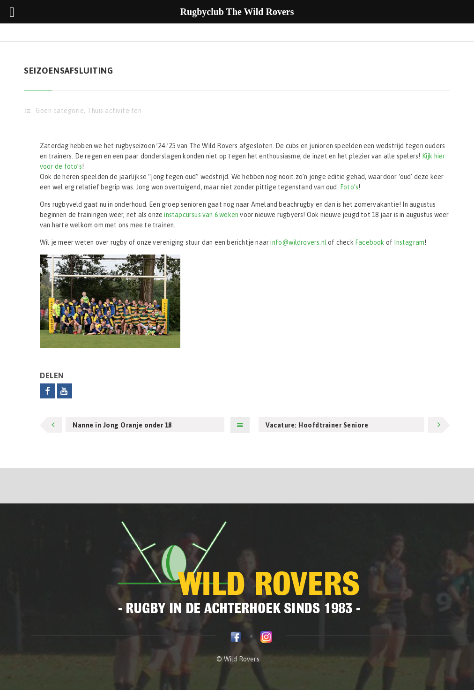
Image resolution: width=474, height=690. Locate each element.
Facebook (370, 242)
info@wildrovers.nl (298, 242)
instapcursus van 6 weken (201, 214)
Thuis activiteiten (114, 110)
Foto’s (349, 187)
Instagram (409, 242)
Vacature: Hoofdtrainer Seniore (317, 425)
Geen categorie (60, 110)
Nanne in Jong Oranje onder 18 (122, 425)
